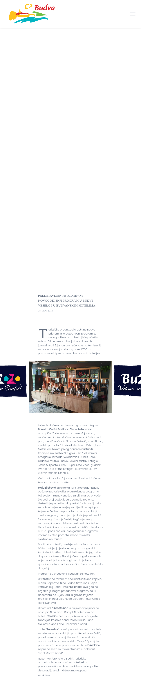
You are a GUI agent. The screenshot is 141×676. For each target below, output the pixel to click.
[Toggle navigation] (133, 14)
